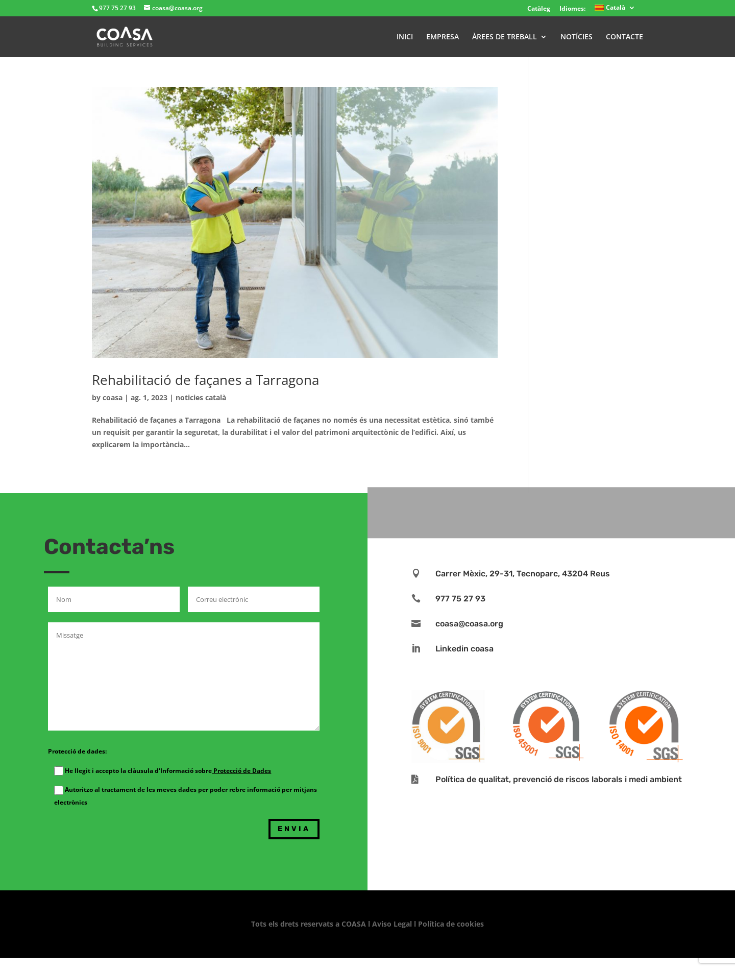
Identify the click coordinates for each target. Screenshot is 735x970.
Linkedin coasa (464, 648)
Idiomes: (572, 8)
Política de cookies (451, 924)
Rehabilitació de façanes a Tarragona (205, 380)
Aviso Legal (392, 924)
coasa (112, 397)
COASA (354, 924)
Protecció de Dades (241, 770)
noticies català (201, 397)
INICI (405, 37)
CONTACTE (624, 37)
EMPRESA (442, 37)
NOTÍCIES (576, 37)
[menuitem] (615, 8)
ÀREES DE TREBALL (504, 37)
